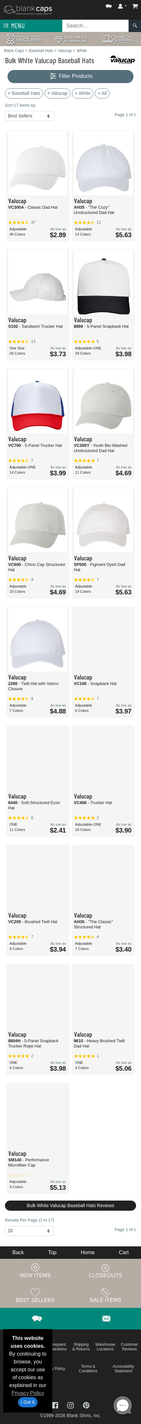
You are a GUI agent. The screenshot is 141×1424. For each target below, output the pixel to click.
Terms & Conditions (88, 1368)
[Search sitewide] (95, 26)
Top (52, 1252)
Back (18, 1252)
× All (102, 93)
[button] (108, 4)
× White (83, 93)
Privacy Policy (27, 1393)
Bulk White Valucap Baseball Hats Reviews (70, 1205)
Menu (13, 25)
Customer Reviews (129, 1346)
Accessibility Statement (123, 1368)
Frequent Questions (58, 1346)
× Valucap (57, 93)
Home (88, 1252)
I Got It (28, 1402)
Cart (124, 1252)
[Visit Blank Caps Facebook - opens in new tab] (55, 1405)
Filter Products (70, 76)
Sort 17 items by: (20, 105)
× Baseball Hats (24, 93)
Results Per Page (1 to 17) (29, 1220)
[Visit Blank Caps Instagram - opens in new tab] (71, 1405)
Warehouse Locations (105, 1346)
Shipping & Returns (81, 1346)
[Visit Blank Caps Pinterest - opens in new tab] (86, 1405)
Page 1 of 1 (125, 1229)
